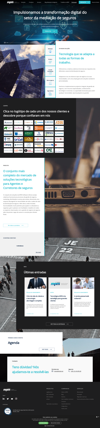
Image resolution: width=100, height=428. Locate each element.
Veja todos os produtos (52, 404)
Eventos (63, 397)
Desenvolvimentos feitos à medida (85, 399)
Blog (62, 394)
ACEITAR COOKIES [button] (43, 423)
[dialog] (50, 421)
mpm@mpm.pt (58, 371)
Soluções (23, 2)
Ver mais (38, 252)
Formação (79, 394)
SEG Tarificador (50, 394)
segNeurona (49, 392)
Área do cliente (95, 2)
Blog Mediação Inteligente (51, 2)
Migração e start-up (81, 397)
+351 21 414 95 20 (76, 371)
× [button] (98, 416)
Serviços (39, 2)
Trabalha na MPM (65, 2)
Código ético (64, 406)
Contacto (63, 401)
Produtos (31, 2)
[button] (50, 425)
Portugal (74, 2)
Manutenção (80, 392)
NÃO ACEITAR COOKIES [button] (55, 423)
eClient (48, 399)
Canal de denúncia (65, 404)
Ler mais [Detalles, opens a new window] (65, 420)
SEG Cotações (49, 397)
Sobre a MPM (64, 392)
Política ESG (64, 408)
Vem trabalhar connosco (67, 399)
